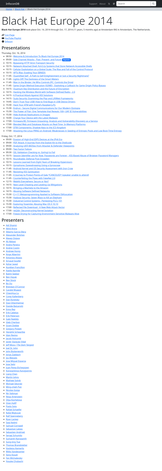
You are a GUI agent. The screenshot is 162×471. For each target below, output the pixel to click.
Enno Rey (10, 309)
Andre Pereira (13, 244)
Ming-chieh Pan (14, 386)
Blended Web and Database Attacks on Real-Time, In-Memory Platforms (49, 124)
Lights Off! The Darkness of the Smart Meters (36, 79)
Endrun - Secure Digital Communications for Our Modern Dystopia (46, 108)
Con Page (9, 35)
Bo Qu (9, 283)
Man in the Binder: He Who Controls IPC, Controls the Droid (43, 82)
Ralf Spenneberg (14, 416)
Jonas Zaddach (13, 354)
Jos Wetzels (11, 357)
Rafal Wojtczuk (13, 412)
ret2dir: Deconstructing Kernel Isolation (33, 210)
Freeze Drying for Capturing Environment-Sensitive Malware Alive (46, 213)
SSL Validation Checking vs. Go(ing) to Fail (34, 152)
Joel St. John (12, 348)
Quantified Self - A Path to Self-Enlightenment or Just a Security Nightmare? (51, 75)
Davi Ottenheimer (15, 302)
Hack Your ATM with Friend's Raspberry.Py (34, 104)
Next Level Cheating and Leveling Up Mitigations (37, 184)
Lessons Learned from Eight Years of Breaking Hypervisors (42, 162)
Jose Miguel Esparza (16, 361)
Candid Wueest (13, 289)
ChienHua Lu (12, 293)
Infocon (9, 41)
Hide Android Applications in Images (31, 114)
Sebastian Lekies (14, 428)
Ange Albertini (13, 254)
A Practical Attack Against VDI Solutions (33, 95)
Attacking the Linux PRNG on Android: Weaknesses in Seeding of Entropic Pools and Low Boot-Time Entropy (67, 130)
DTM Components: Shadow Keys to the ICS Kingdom (39, 127)
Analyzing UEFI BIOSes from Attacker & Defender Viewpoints (43, 145)
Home (9, 9)
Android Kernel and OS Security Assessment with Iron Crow (43, 168)
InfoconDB (12, 4)
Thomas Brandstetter (16, 445)
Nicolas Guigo (13, 390)
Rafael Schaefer (14, 409)
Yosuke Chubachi (14, 461)
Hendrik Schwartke (15, 332)
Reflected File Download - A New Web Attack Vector (39, 207)
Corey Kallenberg (14, 296)
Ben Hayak (11, 277)
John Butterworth (14, 351)
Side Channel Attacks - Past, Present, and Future (37, 59)
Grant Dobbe (12, 325)
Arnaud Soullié (13, 260)
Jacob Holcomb (13, 338)
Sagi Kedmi (11, 422)
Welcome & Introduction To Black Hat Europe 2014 (38, 56)
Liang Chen (11, 374)
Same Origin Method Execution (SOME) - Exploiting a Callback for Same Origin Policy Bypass (59, 85)
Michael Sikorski (14, 383)
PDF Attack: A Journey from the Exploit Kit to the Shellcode (42, 142)
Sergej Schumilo (14, 435)
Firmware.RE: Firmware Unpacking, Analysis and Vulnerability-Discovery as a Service (55, 121)
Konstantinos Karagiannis (19, 370)
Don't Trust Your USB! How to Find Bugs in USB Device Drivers (44, 101)
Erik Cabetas (12, 312)
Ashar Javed (12, 264)
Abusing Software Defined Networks (31, 191)
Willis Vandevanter (15, 451)
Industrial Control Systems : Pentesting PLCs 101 (37, 200)
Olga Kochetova (14, 399)
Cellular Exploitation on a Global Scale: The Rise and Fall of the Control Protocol (53, 69)
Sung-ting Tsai (13, 441)
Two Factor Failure (22, 149)
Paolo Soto (11, 406)
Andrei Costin (13, 247)
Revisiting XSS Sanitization (26, 171)
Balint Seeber (12, 273)
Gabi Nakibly (12, 319)
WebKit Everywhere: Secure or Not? (31, 181)
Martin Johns (12, 377)
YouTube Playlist (13, 38)
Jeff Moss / (20, 344)
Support (93, 3)
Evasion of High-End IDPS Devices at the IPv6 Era (37, 139)
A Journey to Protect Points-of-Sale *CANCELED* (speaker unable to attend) (51, 174)
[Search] (133, 3)
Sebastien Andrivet (15, 432)
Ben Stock (11, 280)
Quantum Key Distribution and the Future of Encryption (41, 88)
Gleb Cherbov (13, 322)
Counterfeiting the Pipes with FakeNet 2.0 (34, 178)
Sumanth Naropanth (16, 438)
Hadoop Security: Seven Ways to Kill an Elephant (37, 197)
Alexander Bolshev (15, 235)
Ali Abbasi (11, 241)
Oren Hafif (11, 403)
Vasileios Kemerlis (15, 448)
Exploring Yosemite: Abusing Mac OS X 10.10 (35, 204)
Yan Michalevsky (14, 458)
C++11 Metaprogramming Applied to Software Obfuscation (43, 194)
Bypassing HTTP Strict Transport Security (33, 62)
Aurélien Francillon (15, 267)
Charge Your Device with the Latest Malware (35, 117)
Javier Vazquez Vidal (16, 341)
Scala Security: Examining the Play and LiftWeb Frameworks (43, 98)
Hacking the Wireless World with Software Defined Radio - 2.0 (44, 92)
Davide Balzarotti (14, 306)
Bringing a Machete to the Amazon (30, 187)
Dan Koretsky (12, 299)
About (102, 3)
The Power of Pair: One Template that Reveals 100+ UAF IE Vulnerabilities (50, 111)
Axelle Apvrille (13, 270)
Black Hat (20, 9)
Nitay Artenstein (14, 396)
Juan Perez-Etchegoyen (17, 367)
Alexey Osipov (13, 238)
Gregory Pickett (14, 328)
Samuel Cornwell (14, 425)
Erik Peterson (12, 315)
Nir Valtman (12, 393)
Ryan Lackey (12, 419)
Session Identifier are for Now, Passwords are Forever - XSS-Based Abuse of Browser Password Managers (66, 155)
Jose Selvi (10, 364)
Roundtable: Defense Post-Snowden (31, 158)
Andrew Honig (13, 251)
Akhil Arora (11, 228)
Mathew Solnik (13, 380)
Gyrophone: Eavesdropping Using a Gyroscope (36, 165)
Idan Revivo (12, 335)
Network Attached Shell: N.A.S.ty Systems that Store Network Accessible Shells (52, 66)
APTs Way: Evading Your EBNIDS (29, 72)
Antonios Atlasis (14, 257)
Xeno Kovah (12, 454)
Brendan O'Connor (15, 286)
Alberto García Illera (16, 231)
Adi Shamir (11, 225)
